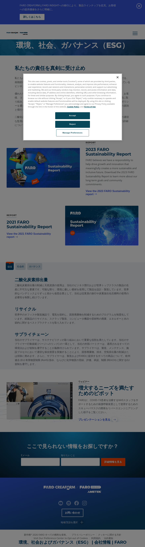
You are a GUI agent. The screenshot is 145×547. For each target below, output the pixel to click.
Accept (72, 116)
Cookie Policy (73, 106)
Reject (72, 124)
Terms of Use (90, 106)
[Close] (117, 77)
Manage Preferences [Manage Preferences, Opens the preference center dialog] (72, 133)
